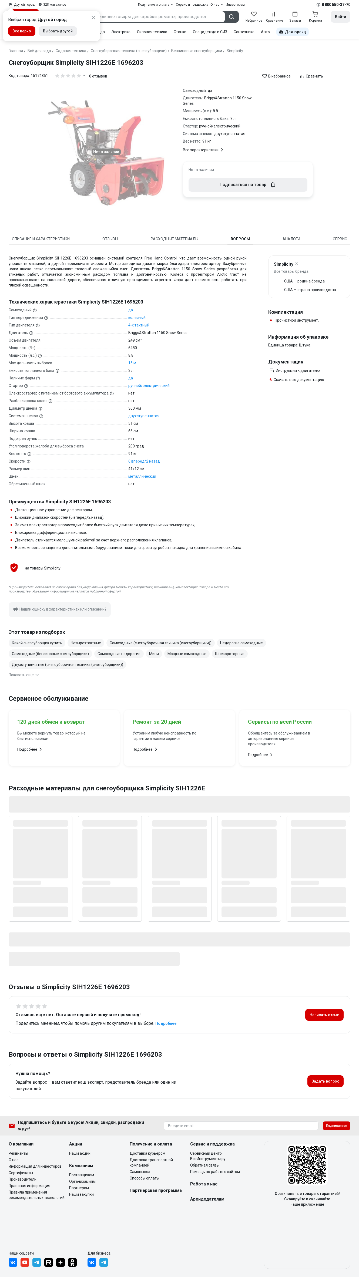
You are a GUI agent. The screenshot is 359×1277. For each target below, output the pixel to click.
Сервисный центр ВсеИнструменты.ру (208, 1156)
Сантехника (244, 32)
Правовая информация (29, 1186)
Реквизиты (18, 1153)
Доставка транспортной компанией (151, 1162)
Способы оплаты (144, 1178)
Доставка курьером (147, 1153)
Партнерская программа (156, 1190)
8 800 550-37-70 (336, 4)
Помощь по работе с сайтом (215, 1172)
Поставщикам (81, 1175)
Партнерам (79, 1188)
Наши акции (79, 1153)
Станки (180, 32)
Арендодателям (207, 1199)
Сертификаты (21, 1173)
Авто (265, 32)
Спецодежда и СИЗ (210, 32)
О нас (13, 1160)
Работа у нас (203, 1184)
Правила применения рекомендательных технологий (37, 1195)
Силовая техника (152, 32)
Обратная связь (204, 1165)
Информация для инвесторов (35, 1166)
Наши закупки (81, 1194)
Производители (22, 1179)
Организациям (82, 1181)
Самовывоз (140, 1172)
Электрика (120, 32)
